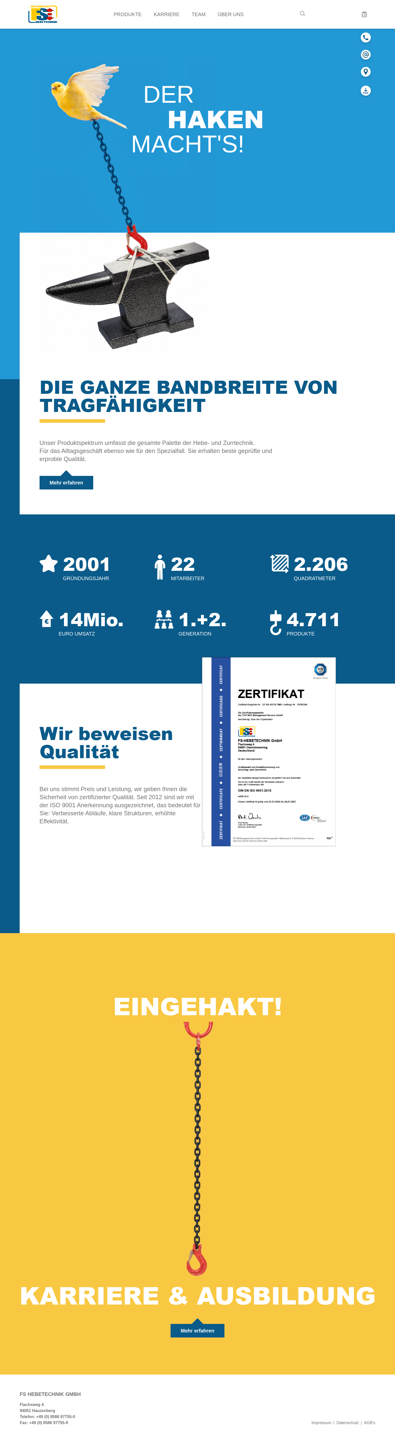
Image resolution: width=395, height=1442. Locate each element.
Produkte (128, 14)
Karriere (166, 14)
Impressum (321, 1423)
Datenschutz (348, 1423)
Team (199, 14)
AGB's (369, 1423)
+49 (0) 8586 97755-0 (55, 1417)
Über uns (231, 14)
